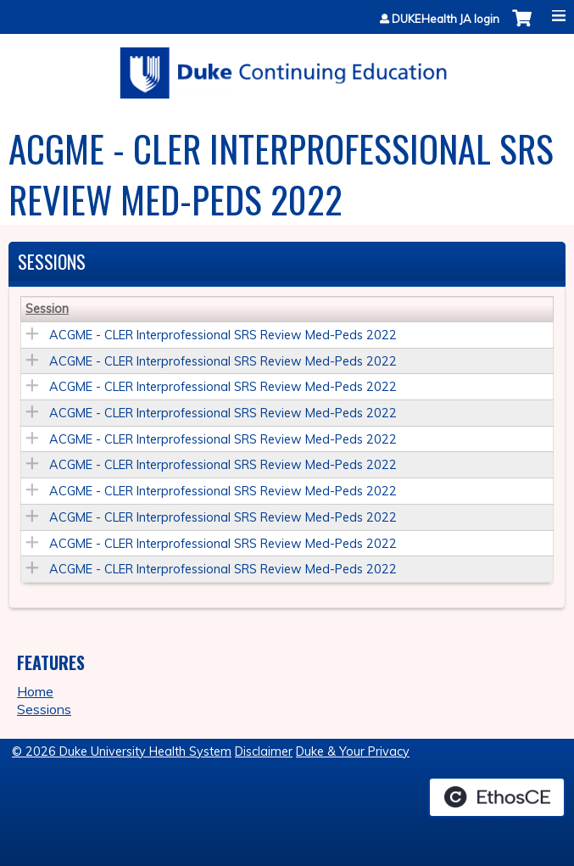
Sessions (44, 709)
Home (35, 691)
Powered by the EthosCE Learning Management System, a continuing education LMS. (497, 797)
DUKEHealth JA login (445, 19)
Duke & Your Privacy (353, 751)
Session (47, 308)
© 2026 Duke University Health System (121, 751)
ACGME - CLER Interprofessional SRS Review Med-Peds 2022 (223, 335)
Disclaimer (264, 751)
